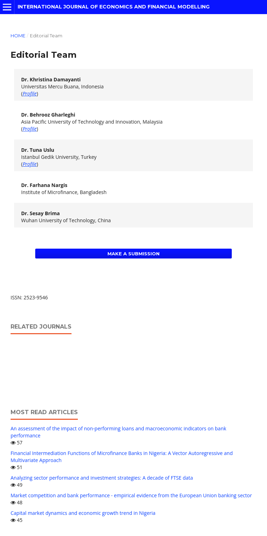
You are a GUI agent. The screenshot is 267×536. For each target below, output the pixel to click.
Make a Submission (133, 253)
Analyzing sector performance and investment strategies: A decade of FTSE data (102, 477)
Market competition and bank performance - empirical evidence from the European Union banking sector (131, 495)
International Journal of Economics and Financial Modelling (114, 7)
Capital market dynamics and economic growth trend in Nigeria (83, 513)
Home (18, 35)
